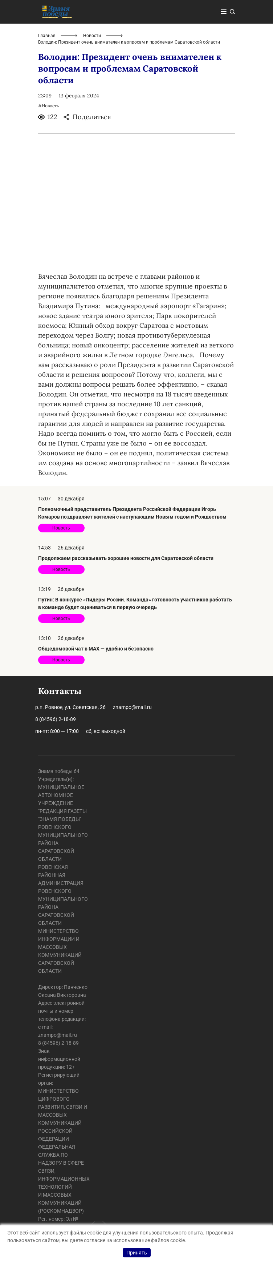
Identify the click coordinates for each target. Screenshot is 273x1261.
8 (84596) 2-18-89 (55, 719)
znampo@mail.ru (132, 707)
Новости (92, 35)
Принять (136, 1253)
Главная (47, 35)
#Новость (48, 105)
